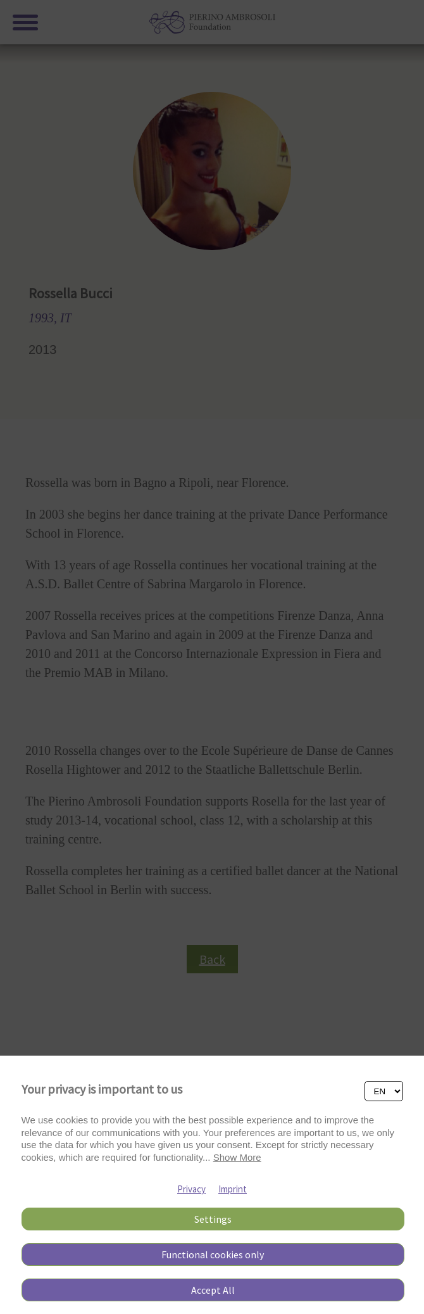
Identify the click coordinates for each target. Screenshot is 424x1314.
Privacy (191, 1189)
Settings (213, 1219)
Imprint (232, 1189)
